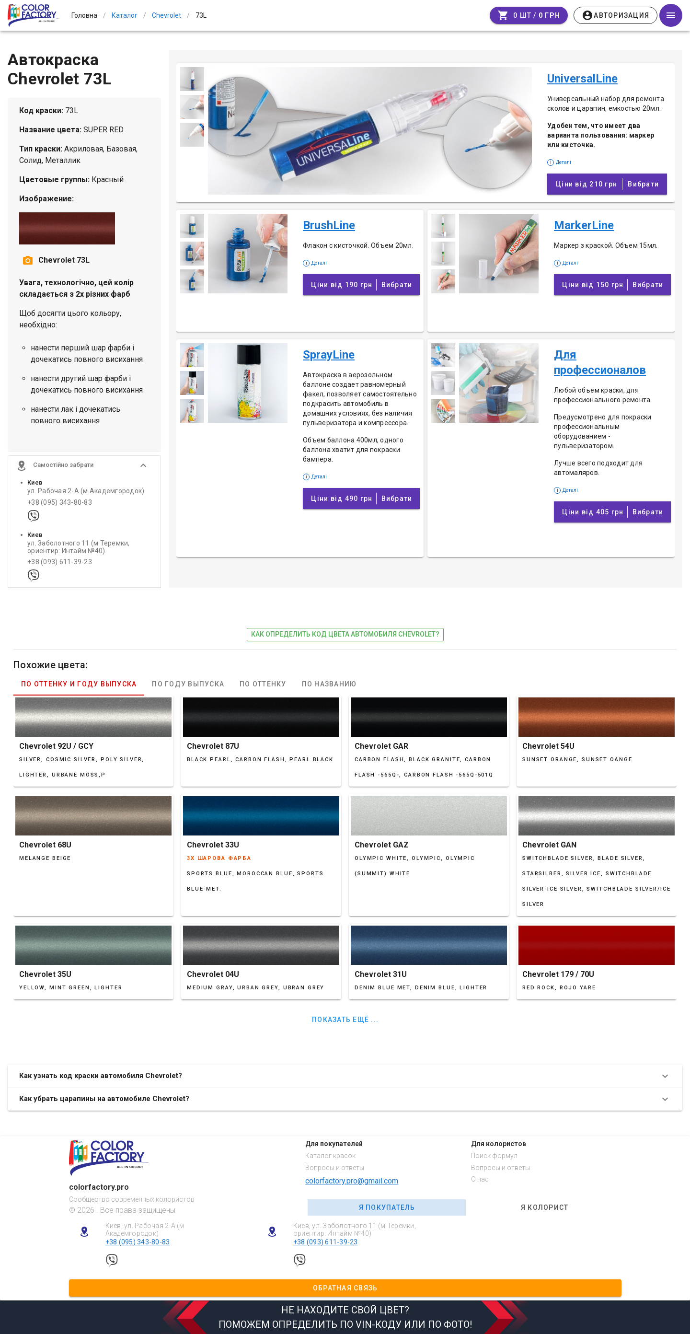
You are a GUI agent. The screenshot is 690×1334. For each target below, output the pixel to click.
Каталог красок (330, 1156)
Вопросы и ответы (334, 1168)
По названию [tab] (329, 690)
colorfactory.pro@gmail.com (351, 1180)
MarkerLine (584, 225)
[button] (84, 471)
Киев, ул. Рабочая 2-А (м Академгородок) (144, 1230)
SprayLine (329, 354)
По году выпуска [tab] (188, 690)
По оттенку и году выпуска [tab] (79, 690)
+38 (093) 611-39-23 (59, 568)
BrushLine (329, 225)
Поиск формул (494, 1156)
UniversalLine (582, 78)
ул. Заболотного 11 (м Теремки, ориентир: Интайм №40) (78, 553)
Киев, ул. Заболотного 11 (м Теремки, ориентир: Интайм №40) (354, 1230)
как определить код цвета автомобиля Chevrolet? (345, 640)
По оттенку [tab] (263, 690)
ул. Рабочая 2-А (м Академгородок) (85, 497)
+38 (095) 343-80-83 (59, 508)
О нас (480, 1179)
